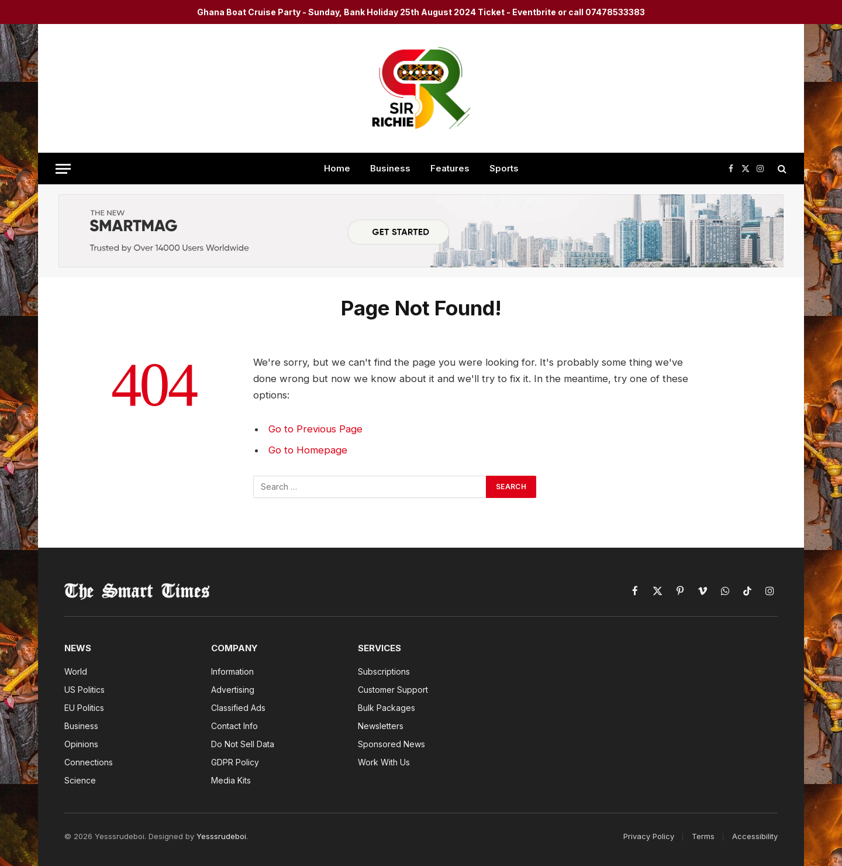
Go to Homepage (307, 450)
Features (450, 168)
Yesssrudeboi (221, 836)
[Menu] (63, 169)
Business (390, 168)
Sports (504, 168)
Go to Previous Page (315, 429)
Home (337, 168)
